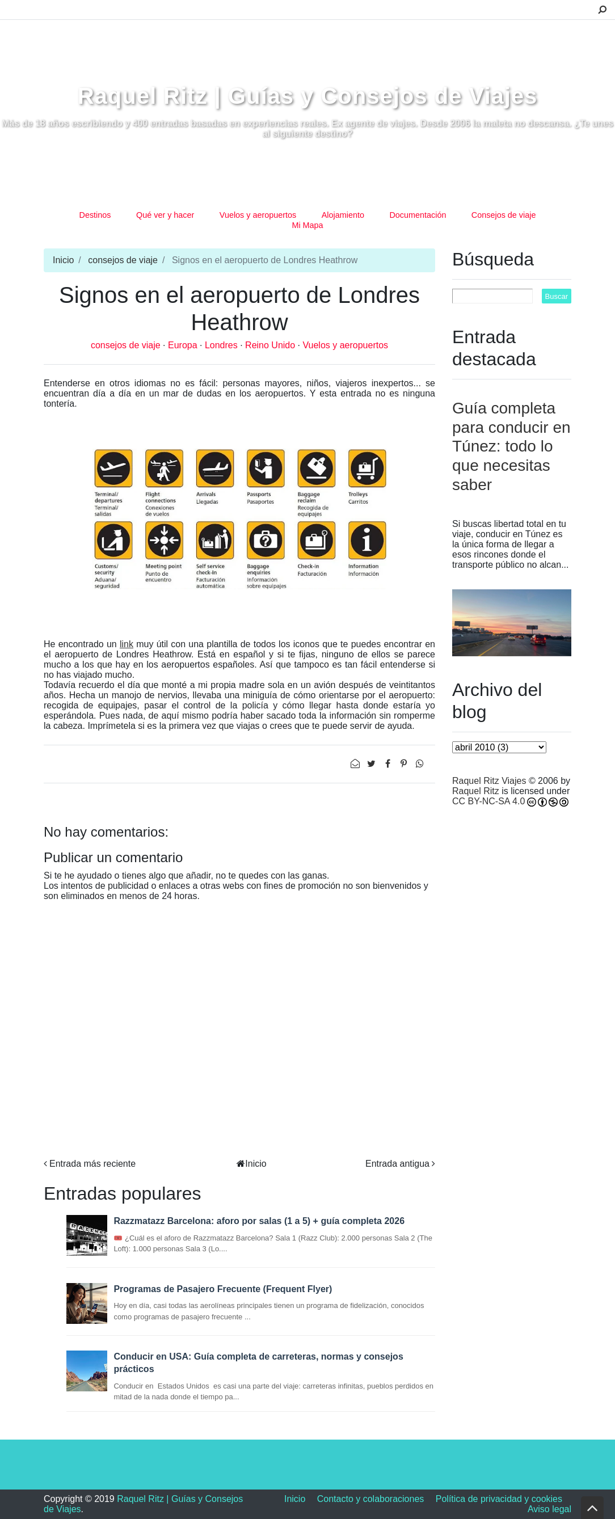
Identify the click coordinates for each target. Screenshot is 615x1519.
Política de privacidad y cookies (499, 1499)
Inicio (63, 260)
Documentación (417, 215)
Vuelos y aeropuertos (258, 215)
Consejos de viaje (503, 215)
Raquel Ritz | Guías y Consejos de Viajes (308, 95)
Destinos (95, 215)
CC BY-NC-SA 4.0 (488, 801)
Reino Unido (271, 345)
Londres (222, 345)
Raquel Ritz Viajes (489, 781)
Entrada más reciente (92, 1163)
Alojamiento (343, 215)
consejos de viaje (123, 260)
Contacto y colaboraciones (370, 1499)
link (126, 644)
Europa (184, 345)
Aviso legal (549, 1509)
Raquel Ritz (475, 791)
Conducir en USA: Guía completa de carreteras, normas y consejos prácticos (258, 1363)
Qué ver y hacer (165, 215)
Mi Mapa (307, 225)
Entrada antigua (397, 1163)
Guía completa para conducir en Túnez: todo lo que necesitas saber (511, 446)
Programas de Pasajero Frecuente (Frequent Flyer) (222, 1289)
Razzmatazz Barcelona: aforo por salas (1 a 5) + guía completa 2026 (259, 1221)
